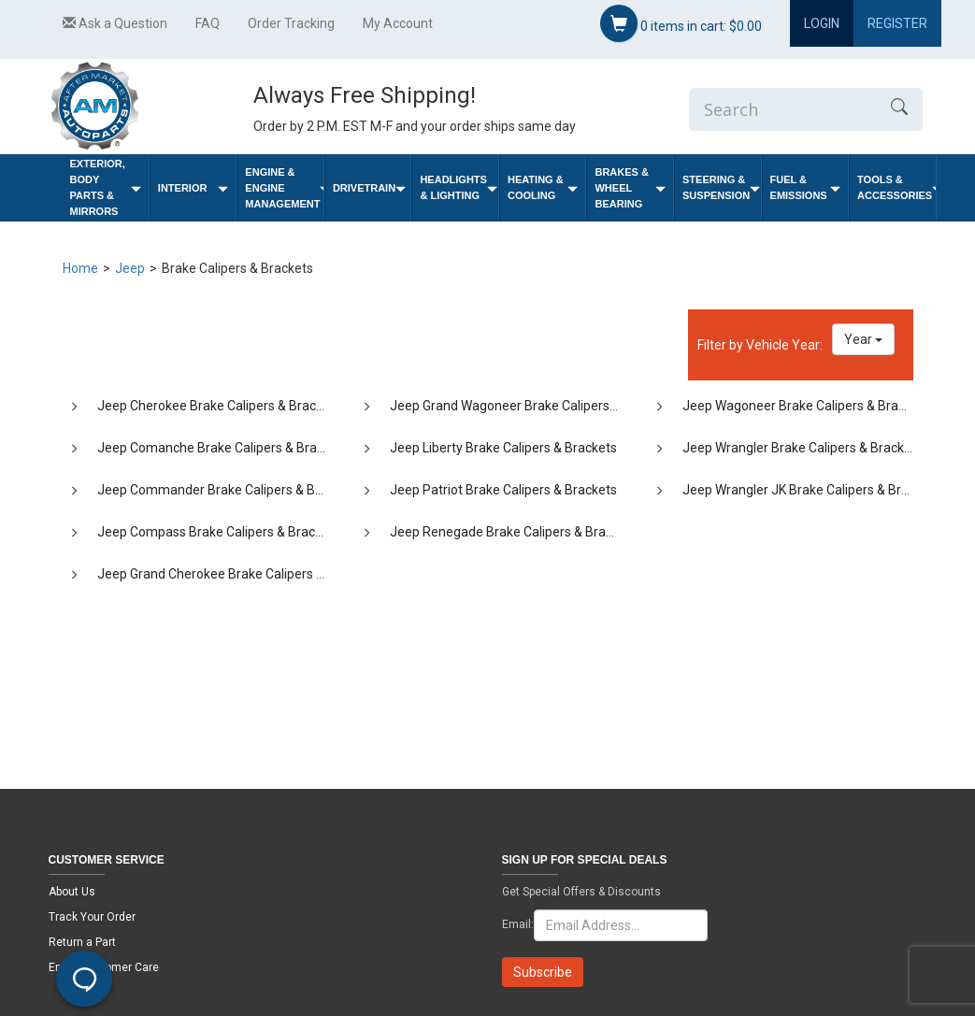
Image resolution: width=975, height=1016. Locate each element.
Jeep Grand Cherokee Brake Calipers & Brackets (238, 573)
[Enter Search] (782, 109)
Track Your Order (92, 916)
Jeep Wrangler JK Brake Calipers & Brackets (811, 489)
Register (897, 23)
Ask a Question (115, 23)
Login (821, 23)
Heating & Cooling (543, 187)
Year (863, 339)
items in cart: (681, 23)
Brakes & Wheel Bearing (630, 187)
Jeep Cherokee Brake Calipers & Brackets (219, 405)
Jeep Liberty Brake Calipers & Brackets (503, 447)
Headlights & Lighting (458, 187)
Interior (193, 188)
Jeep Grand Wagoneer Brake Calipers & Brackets (533, 405)
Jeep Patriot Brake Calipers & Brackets (503, 489)
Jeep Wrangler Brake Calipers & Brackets (802, 447)
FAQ (207, 23)
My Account (398, 23)
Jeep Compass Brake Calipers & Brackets (218, 531)
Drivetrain (369, 188)
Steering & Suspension (721, 187)
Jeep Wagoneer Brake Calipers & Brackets (806, 405)
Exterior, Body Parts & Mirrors (105, 187)
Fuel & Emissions (805, 187)
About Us (72, 891)
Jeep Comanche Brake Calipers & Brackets (223, 447)
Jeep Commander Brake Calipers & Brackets (228, 489)
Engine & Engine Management (284, 187)
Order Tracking (291, 23)
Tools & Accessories (896, 187)
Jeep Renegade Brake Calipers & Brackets (514, 531)
